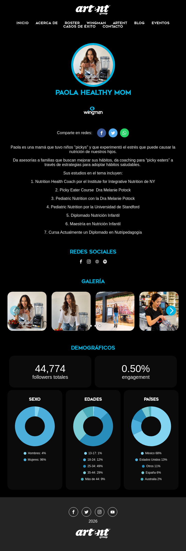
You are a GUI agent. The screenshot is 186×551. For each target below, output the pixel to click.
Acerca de (47, 23)
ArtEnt (120, 23)
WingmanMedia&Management (93, 10)
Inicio (22, 23)
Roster (72, 23)
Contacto (113, 26)
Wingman (96, 23)
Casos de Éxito (79, 26)
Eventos (161, 23)
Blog (139, 23)
